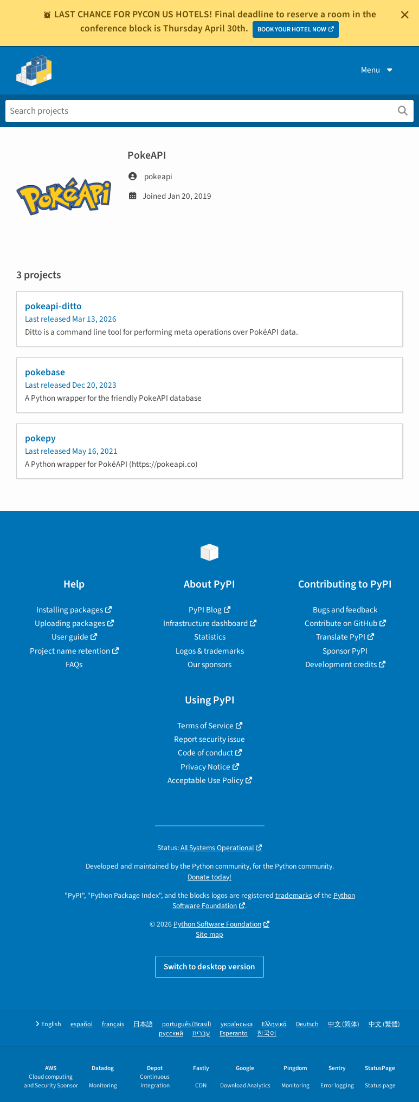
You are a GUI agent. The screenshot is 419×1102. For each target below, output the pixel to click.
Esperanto (234, 1033)
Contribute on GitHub (341, 623)
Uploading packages (70, 623)
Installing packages (69, 610)
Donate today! (209, 877)
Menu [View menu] (378, 70)
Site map (209, 934)
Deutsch (307, 1024)
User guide (69, 637)
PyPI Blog (205, 610)
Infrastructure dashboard (205, 623)
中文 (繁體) (384, 1024)
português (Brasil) (186, 1024)
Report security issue (209, 739)
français (113, 1024)
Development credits (341, 664)
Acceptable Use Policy (205, 780)
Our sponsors (209, 664)
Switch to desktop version (209, 967)
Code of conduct (205, 753)
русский (171, 1033)
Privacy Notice (205, 767)
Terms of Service (205, 726)
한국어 (266, 1033)
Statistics (209, 637)
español (81, 1024)
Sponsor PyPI (345, 651)
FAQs (74, 664)
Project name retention (70, 651)
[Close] (405, 15)
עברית (201, 1033)
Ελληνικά (274, 1024)
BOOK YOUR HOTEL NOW (291, 29)
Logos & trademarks (210, 651)
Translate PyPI (340, 637)
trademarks (293, 895)
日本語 (143, 1024)
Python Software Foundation (217, 924)
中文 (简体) (343, 1024)
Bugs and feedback (345, 610)
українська (237, 1024)
